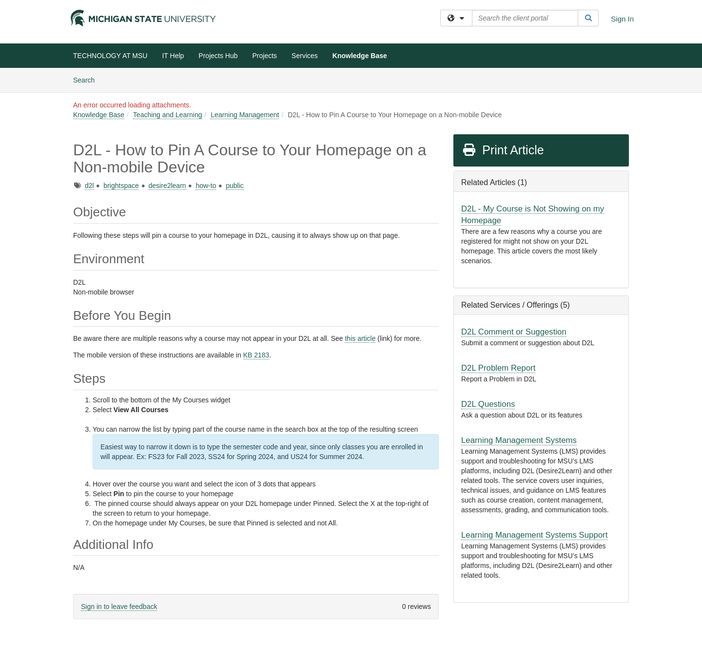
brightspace (120, 185)
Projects (265, 56)
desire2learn (167, 185)
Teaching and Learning (167, 115)
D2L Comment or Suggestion (513, 331)
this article (360, 338)
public (235, 185)
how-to (205, 185)
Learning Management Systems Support (534, 535)
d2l (89, 185)
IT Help (173, 56)
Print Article (503, 150)
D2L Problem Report (498, 368)
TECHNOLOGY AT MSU (110, 56)
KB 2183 (256, 355)
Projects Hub (217, 56)
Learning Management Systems (519, 440)
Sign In (622, 19)
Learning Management (245, 115)
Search (87, 79)
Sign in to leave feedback (119, 606)
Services (305, 56)
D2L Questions (488, 404)
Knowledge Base (359, 56)
